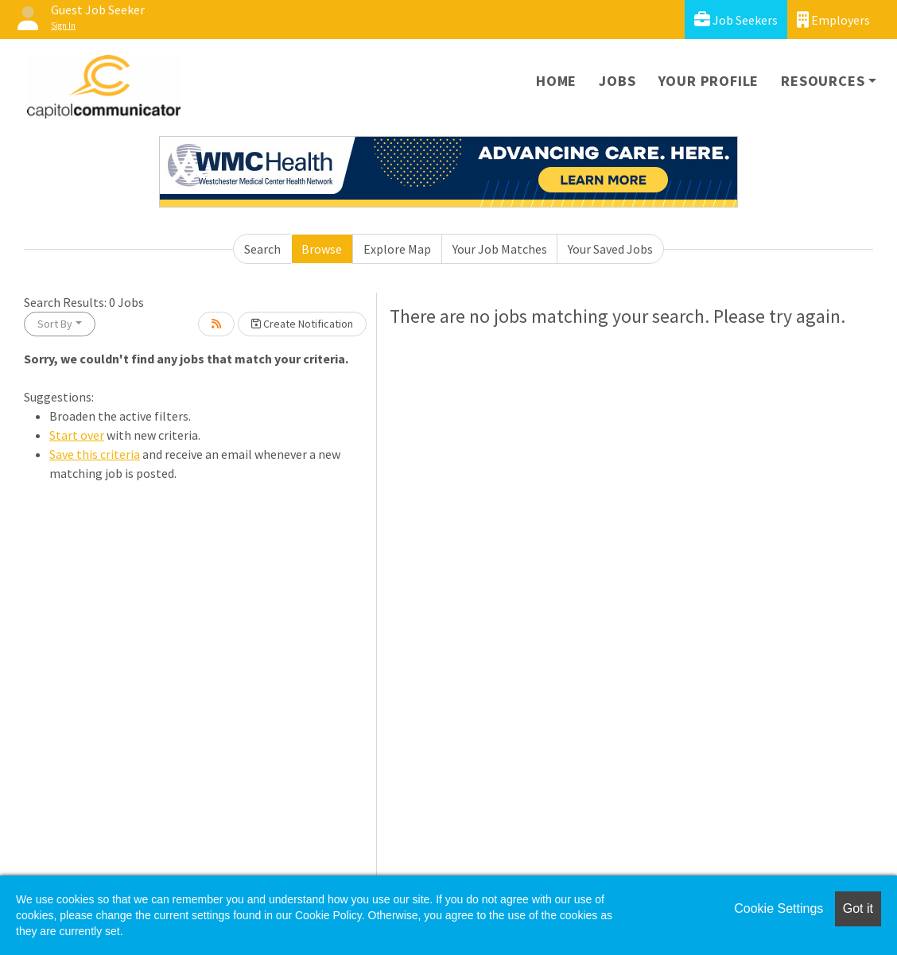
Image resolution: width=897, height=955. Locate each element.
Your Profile (708, 81)
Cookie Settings (778, 908)
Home (556, 81)
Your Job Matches (499, 249)
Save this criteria (94, 454)
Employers (833, 19)
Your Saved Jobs (610, 249)
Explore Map (397, 249)
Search (262, 249)
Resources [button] (822, 81)
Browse (321, 249)
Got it (858, 908)
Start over (76, 435)
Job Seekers (736, 19)
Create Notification (302, 323)
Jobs (617, 81)
